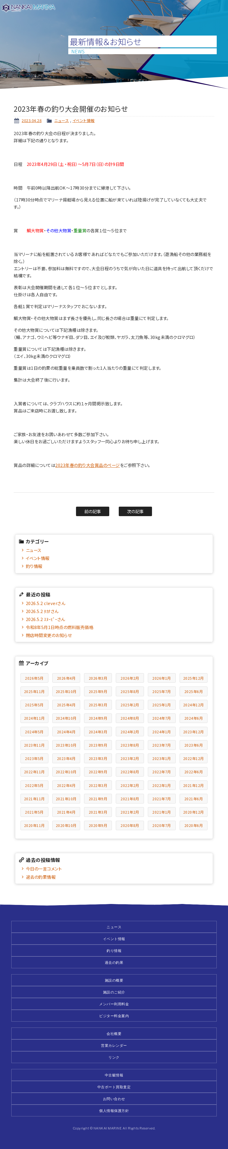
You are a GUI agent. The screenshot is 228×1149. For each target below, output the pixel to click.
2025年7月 (161, 691)
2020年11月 (34, 825)
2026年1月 (161, 678)
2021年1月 (161, 811)
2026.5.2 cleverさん (45, 603)
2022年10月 (66, 771)
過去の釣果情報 (41, 877)
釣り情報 (34, 566)
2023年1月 (161, 758)
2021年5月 (34, 811)
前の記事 (92, 511)
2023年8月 (130, 745)
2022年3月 (98, 785)
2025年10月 (66, 691)
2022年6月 (193, 771)
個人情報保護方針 (114, 1110)
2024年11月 (34, 718)
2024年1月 (161, 731)
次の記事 (135, 511)
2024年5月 (34, 731)
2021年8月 (130, 798)
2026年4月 (66, 678)
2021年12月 (193, 785)
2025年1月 (161, 704)
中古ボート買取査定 (114, 1087)
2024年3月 (98, 731)
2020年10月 (66, 825)
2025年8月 (130, 691)
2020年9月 (98, 825)
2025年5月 (34, 704)
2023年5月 (34, 758)
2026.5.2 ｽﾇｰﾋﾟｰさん (45, 619)
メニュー (219, 8)
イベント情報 (83, 120)
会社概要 (114, 1033)
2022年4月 (66, 785)
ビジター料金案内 (114, 1016)
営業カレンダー (114, 1045)
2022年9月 (98, 771)
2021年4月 (66, 811)
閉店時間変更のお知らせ (49, 635)
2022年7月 (161, 771)
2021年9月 (98, 798)
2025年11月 (34, 691)
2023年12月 (193, 731)
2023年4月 (66, 758)
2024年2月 (130, 731)
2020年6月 (193, 825)
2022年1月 (161, 785)
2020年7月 (161, 825)
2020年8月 (130, 825)
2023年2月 (130, 758)
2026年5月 (34, 678)
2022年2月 (130, 785)
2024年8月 (130, 718)
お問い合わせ (114, 1099)
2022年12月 (193, 758)
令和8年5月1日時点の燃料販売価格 (60, 627)
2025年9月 (98, 691)
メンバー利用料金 (114, 1004)
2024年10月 (66, 718)
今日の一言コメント (44, 868)
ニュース (61, 120)
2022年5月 (34, 785)
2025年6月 (193, 691)
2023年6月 (193, 745)
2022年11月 (34, 771)
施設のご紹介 (114, 992)
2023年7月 (161, 745)
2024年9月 (98, 718)
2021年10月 (66, 798)
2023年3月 (98, 758)
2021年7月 (161, 798)
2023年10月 (66, 745)
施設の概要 (114, 980)
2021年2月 (130, 811)
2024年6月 (193, 718)
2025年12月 (193, 678)
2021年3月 (98, 811)
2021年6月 (193, 798)
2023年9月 (98, 745)
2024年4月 (66, 731)
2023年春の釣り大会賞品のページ (87, 465)
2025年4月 (66, 704)
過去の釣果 (114, 962)
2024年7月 (161, 718)
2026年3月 (98, 678)
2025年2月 (130, 704)
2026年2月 (130, 678)
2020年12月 (193, 811)
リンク (114, 1057)
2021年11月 (34, 798)
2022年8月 (130, 771)
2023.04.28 (32, 120)
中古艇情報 (114, 1075)
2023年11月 (34, 745)
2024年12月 (193, 704)
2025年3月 (98, 704)
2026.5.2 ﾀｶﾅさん (42, 611)
